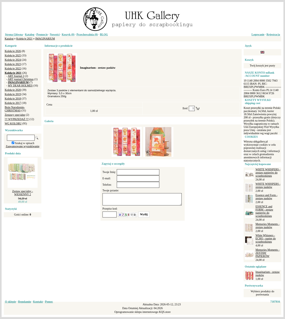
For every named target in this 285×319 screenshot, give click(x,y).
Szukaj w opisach (24, 143)
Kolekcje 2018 (13, 98)
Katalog (29, 34)
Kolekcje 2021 (24, 38)
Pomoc (49, 301)
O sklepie (10, 301)
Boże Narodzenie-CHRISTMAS (15, 109)
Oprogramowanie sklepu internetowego (136, 311)
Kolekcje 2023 (13, 64)
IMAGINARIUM (45, 38)
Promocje (42, 34)
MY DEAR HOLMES (20, 85)
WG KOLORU (13, 123)
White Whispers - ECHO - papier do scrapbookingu (266, 238)
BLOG (104, 34)
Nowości (55, 34)
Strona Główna (14, 34)
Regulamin (24, 301)
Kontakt (38, 301)
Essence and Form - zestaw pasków (266, 197)
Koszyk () (68, 34)
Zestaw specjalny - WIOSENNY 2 (22, 193)
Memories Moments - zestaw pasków (267, 226)
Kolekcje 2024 (13, 59)
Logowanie (258, 34)
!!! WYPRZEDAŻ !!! (17, 119)
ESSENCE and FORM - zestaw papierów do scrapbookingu (264, 211)
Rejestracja (273, 34)
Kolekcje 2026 (13, 51)
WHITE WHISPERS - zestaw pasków (268, 185)
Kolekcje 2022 (13, 68)
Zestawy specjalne (15, 114)
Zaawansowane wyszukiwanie (22, 146)
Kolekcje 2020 (13, 89)
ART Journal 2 (16, 76)
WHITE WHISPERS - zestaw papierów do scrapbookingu (268, 172)
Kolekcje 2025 (13, 55)
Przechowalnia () (87, 34)
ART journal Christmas (20, 79)
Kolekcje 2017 (13, 103)
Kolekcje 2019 (13, 94)
